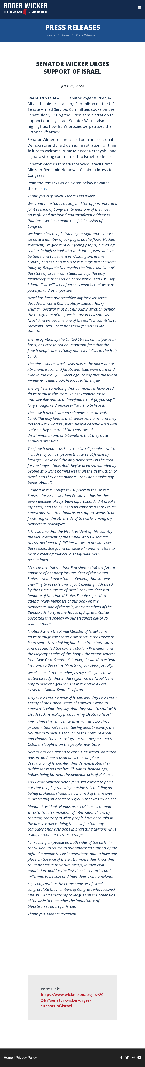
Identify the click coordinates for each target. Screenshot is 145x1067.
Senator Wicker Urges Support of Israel (72, 67)
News (65, 35)
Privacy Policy (26, 1057)
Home (51, 35)
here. (42, 188)
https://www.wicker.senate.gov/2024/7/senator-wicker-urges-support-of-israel (72, 1000)
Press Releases (72, 27)
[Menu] (139, 7)
